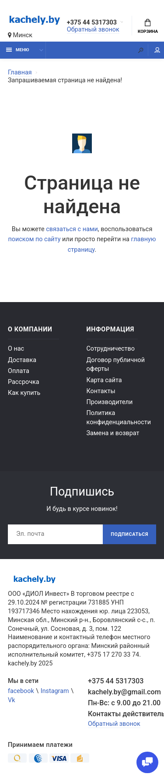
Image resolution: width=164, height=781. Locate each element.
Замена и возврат (113, 433)
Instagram (55, 691)
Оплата (18, 371)
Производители (110, 402)
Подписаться (129, 534)
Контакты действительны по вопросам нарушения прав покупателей (122, 714)
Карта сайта (104, 380)
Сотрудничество (111, 348)
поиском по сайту (34, 239)
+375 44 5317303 (92, 22)
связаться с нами (72, 229)
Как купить (24, 393)
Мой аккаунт (157, 50)
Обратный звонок (93, 29)
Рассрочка (23, 382)
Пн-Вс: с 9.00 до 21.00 (122, 703)
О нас (16, 348)
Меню (17, 49)
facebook (21, 691)
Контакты (101, 391)
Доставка (22, 360)
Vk (11, 700)
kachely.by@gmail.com (122, 692)
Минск (20, 35)
